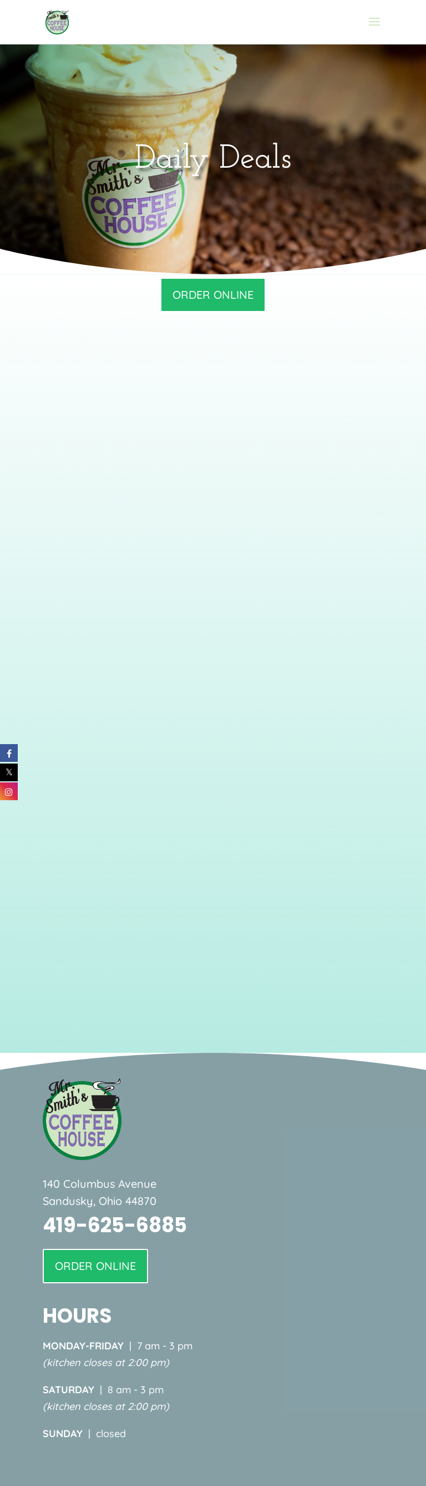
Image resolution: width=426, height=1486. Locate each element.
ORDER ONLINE (213, 295)
